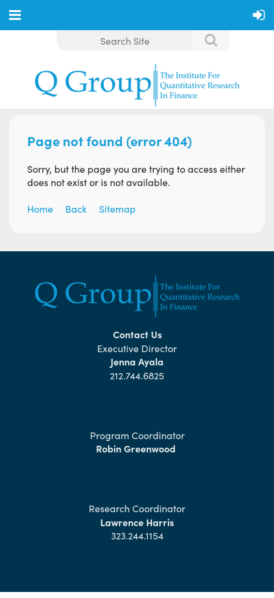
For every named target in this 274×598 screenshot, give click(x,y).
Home (40, 208)
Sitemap (117, 208)
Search (204, 41)
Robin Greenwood (137, 448)
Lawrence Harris (137, 522)
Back (76, 208)
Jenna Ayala (137, 361)
